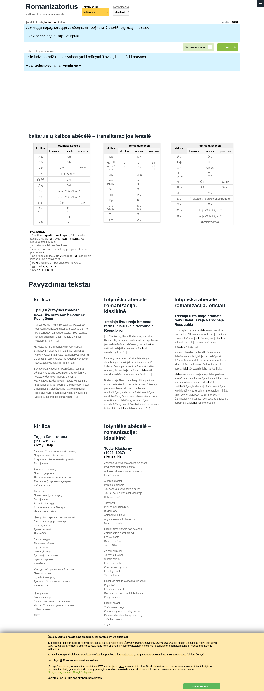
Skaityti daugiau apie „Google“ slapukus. (71, 672)
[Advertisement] (132, 102)
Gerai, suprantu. (201, 686)
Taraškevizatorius (195, 47)
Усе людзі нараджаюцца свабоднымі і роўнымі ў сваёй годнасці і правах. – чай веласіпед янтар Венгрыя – (132, 33)
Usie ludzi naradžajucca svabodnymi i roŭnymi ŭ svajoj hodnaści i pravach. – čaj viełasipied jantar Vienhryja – (132, 62)
